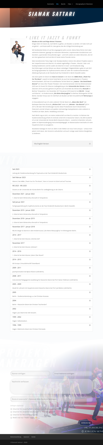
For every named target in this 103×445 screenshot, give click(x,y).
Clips (69, 4)
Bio (57, 4)
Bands (63, 4)
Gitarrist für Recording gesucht (23, 414)
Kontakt (33, 437)
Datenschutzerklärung (15, 437)
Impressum (26, 437)
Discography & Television (84, 4)
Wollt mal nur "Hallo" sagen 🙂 (23, 417)
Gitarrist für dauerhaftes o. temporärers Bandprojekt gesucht (35, 409)
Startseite (50, 4)
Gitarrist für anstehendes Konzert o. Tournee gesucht (32, 412)
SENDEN (86, 423)
